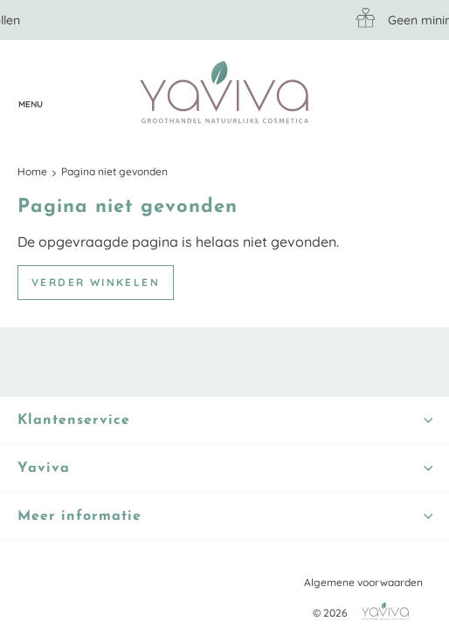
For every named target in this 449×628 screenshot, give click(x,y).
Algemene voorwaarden (363, 582)
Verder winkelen (95, 282)
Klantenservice (65, 93)
